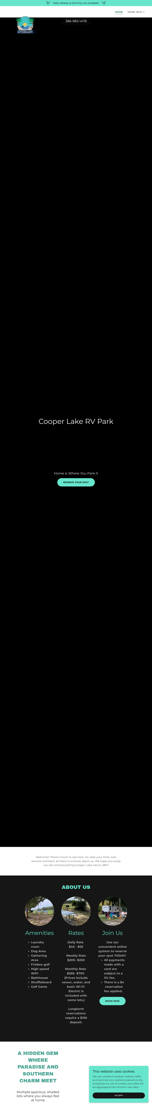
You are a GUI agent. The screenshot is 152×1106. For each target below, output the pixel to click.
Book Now (112, 1001)
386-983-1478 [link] (76, 21)
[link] (26, 11)
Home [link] (119, 12)
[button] (136, 12)
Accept (119, 1095)
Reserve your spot (76, 482)
